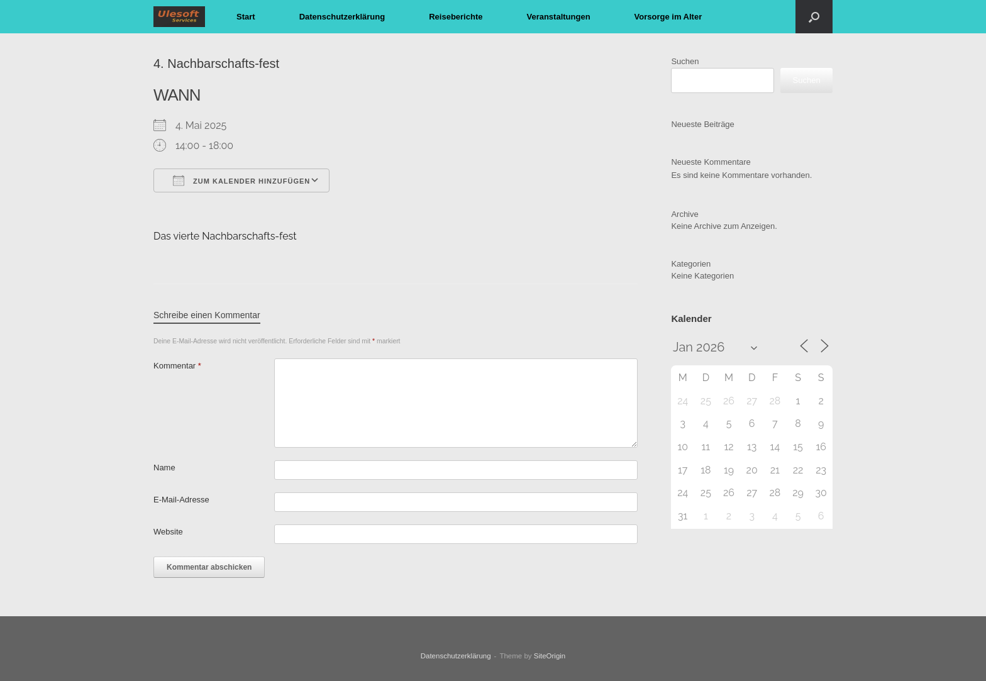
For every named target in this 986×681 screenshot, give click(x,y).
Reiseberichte (455, 16)
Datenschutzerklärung (342, 16)
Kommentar (177, 365)
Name (164, 467)
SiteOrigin (550, 656)
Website (168, 531)
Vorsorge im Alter (668, 16)
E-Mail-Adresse (181, 499)
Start (245, 16)
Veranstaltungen (558, 16)
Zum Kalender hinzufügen (241, 180)
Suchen (685, 61)
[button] (814, 16)
